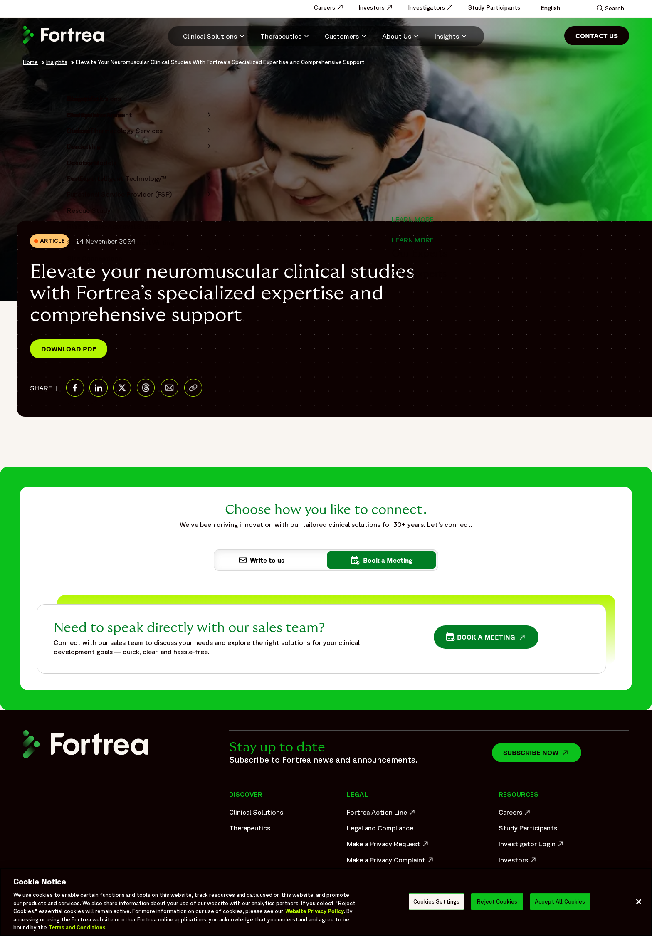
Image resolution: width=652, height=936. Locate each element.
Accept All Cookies (560, 901)
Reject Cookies (497, 901)
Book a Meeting (488, 638)
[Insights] (452, 36)
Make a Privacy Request (388, 846)
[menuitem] (211, 36)
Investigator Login (532, 846)
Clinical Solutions (256, 812)
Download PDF (68, 349)
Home (30, 62)
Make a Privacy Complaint (388, 862)
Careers (333, 7)
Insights (56, 62)
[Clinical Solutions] (215, 36)
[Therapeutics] (285, 36)
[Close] (639, 901)
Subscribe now (542, 752)
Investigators (435, 7)
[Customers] (347, 36)
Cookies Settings (436, 901)
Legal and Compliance (380, 828)
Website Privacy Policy (314, 911)
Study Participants (494, 7)
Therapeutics (249, 828)
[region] (326, 902)
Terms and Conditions (77, 927)
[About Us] (401, 36)
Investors (379, 7)
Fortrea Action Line (382, 814)
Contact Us (596, 36)
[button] (609, 8)
